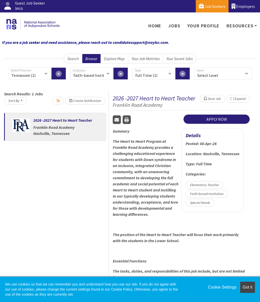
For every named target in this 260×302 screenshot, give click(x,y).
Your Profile (203, 26)
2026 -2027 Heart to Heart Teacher (62, 120)
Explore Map (114, 58)
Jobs (174, 26)
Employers (243, 6)
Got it (247, 287)
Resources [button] (239, 26)
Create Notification (85, 100)
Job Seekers (212, 6)
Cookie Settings (222, 287)
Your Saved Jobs (179, 58)
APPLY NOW (216, 119)
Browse (91, 58)
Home (154, 26)
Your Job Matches (146, 58)
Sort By (14, 100)
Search (73, 58)
